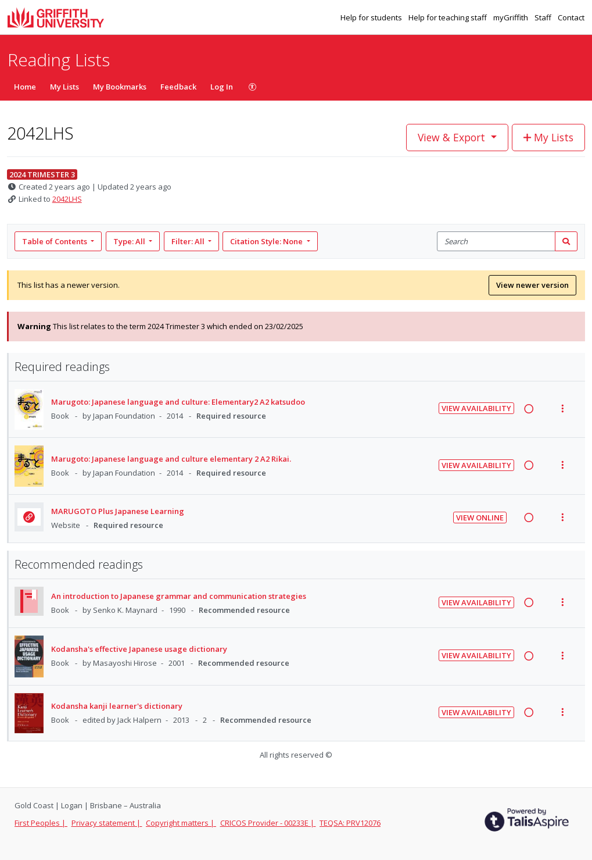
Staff (543, 17)
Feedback (178, 86)
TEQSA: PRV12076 (350, 823)
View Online (480, 517)
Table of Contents (55, 241)
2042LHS (67, 199)
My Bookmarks (119, 86)
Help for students (372, 17)
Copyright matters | (181, 823)
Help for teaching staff (448, 17)
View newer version (532, 285)
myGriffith (511, 17)
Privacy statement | (106, 823)
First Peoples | (41, 823)
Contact (571, 17)
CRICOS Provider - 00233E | (268, 823)
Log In (221, 86)
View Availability (476, 408)
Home (25, 86)
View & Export (453, 137)
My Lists (64, 86)
